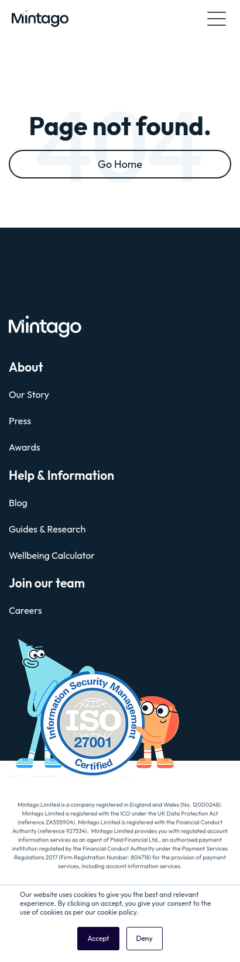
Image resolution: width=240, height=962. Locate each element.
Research (66, 529)
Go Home (120, 164)
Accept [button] (98, 938)
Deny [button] (144, 938)
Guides (23, 529)
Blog (18, 503)
